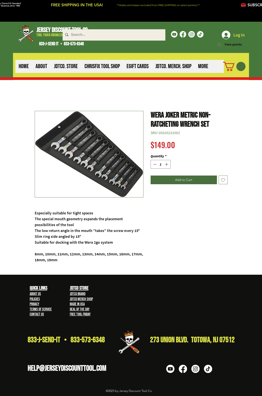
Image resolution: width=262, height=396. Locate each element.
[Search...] (113, 35)
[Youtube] (174, 34)
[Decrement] (154, 164)
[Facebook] (183, 34)
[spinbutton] (160, 164)
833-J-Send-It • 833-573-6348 (66, 340)
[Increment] (167, 164)
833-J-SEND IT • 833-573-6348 (61, 44)
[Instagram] (191, 34)
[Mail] (243, 5)
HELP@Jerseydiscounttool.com (67, 368)
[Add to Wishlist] (223, 180)
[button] (41, 66)
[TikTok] (200, 34)
